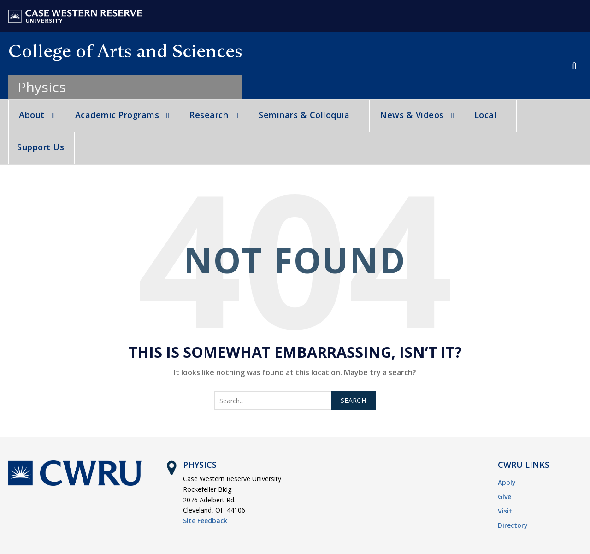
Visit (505, 511)
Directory (513, 525)
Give (504, 496)
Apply (507, 482)
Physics (42, 86)
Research (208, 114)
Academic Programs (117, 114)
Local (485, 114)
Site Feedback (205, 520)
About (32, 114)
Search (353, 400)
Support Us (40, 147)
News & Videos (412, 114)
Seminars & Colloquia (304, 114)
